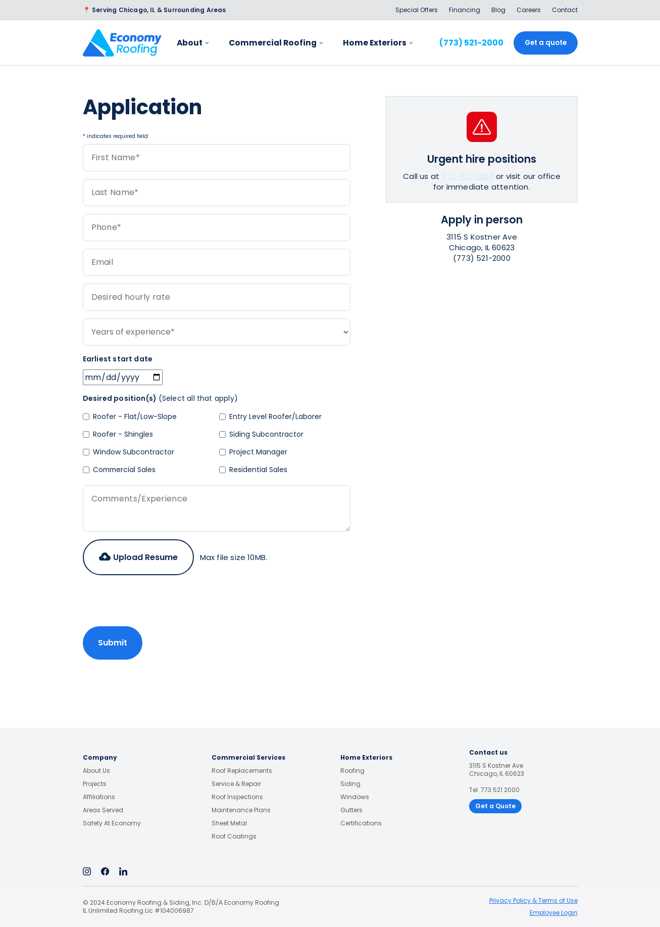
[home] (122, 43)
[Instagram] (87, 871)
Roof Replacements (242, 771)
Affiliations (99, 797)
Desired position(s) (160, 398)
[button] (138, 557)
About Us (96, 771)
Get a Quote (495, 806)
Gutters (351, 810)
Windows (354, 797)
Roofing (352, 771)
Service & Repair (236, 784)
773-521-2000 (467, 176)
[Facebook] (105, 871)
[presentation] (159, 602)
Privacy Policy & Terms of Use (533, 900)
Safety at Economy (112, 823)
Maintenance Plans (241, 810)
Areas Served (103, 810)
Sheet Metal (229, 823)
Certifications (361, 823)
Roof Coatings (234, 836)
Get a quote (546, 43)
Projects (95, 784)
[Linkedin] (123, 871)
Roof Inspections (237, 797)
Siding (350, 784)
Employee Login (554, 912)
